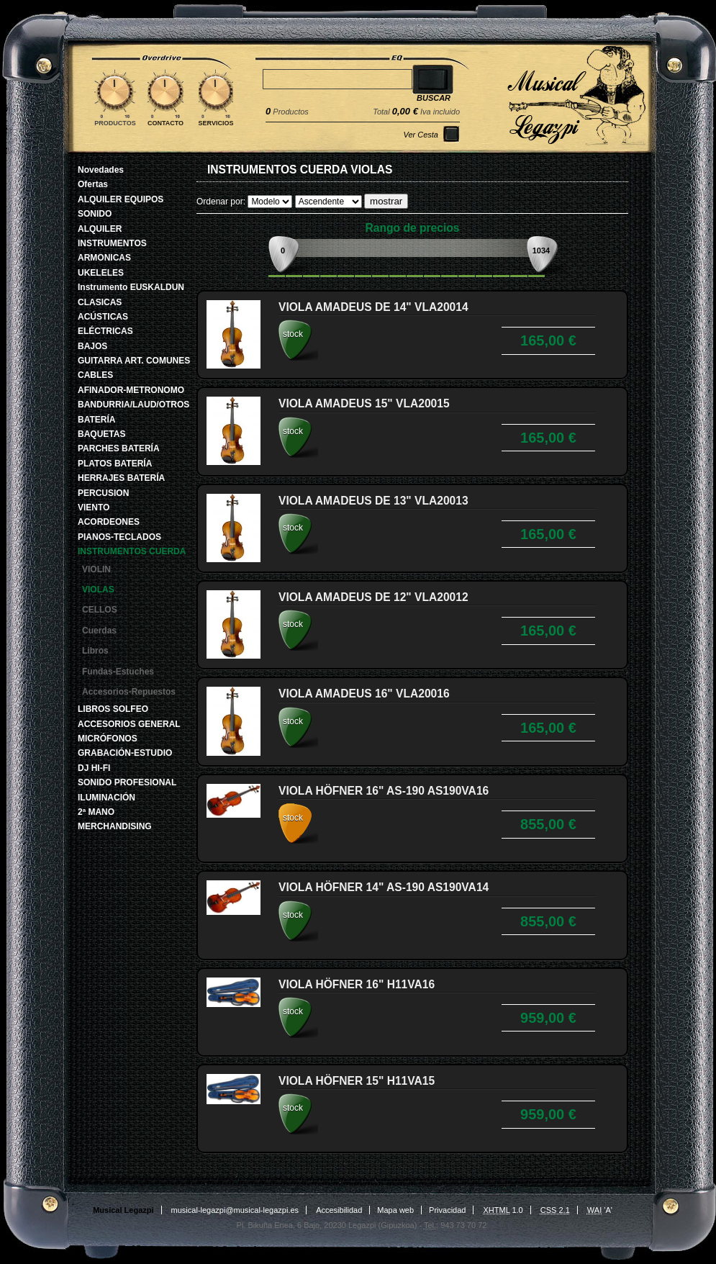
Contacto (165, 123)
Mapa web (395, 1210)
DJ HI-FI (94, 768)
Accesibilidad (339, 1210)
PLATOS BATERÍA (115, 464)
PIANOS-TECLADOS (119, 537)
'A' (599, 1210)
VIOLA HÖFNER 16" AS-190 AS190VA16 (383, 791)
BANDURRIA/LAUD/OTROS (133, 404)
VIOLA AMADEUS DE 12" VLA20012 (373, 597)
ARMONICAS (104, 258)
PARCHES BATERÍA (119, 448)
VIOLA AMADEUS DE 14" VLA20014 (373, 307)
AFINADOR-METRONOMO (131, 390)
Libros (95, 651)
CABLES (95, 375)
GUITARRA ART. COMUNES (134, 361)
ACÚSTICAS (103, 317)
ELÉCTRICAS (105, 331)
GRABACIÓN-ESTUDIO (125, 753)
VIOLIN (96, 569)
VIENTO (93, 507)
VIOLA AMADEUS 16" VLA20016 (364, 693)
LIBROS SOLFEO (113, 709)
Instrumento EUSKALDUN (131, 287)
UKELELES (101, 273)
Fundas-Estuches (118, 672)
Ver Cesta (420, 134)
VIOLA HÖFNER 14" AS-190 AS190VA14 (383, 887)
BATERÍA (96, 420)
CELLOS (99, 610)
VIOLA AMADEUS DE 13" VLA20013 (373, 501)
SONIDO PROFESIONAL (127, 782)
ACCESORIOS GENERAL (129, 724)
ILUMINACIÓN (106, 798)
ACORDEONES (109, 522)
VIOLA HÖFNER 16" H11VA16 (356, 984)
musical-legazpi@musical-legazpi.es (235, 1210)
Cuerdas (99, 631)
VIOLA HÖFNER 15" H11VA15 (356, 1081)
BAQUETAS (101, 434)
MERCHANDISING (115, 826)
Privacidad (447, 1210)
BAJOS (92, 346)
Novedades (101, 170)
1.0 (503, 1210)
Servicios (216, 123)
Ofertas (93, 184)
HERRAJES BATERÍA (121, 478)
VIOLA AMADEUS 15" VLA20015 (364, 403)
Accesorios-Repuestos (129, 692)
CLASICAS (100, 302)
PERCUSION (103, 493)
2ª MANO (96, 812)
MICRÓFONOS (107, 738)
